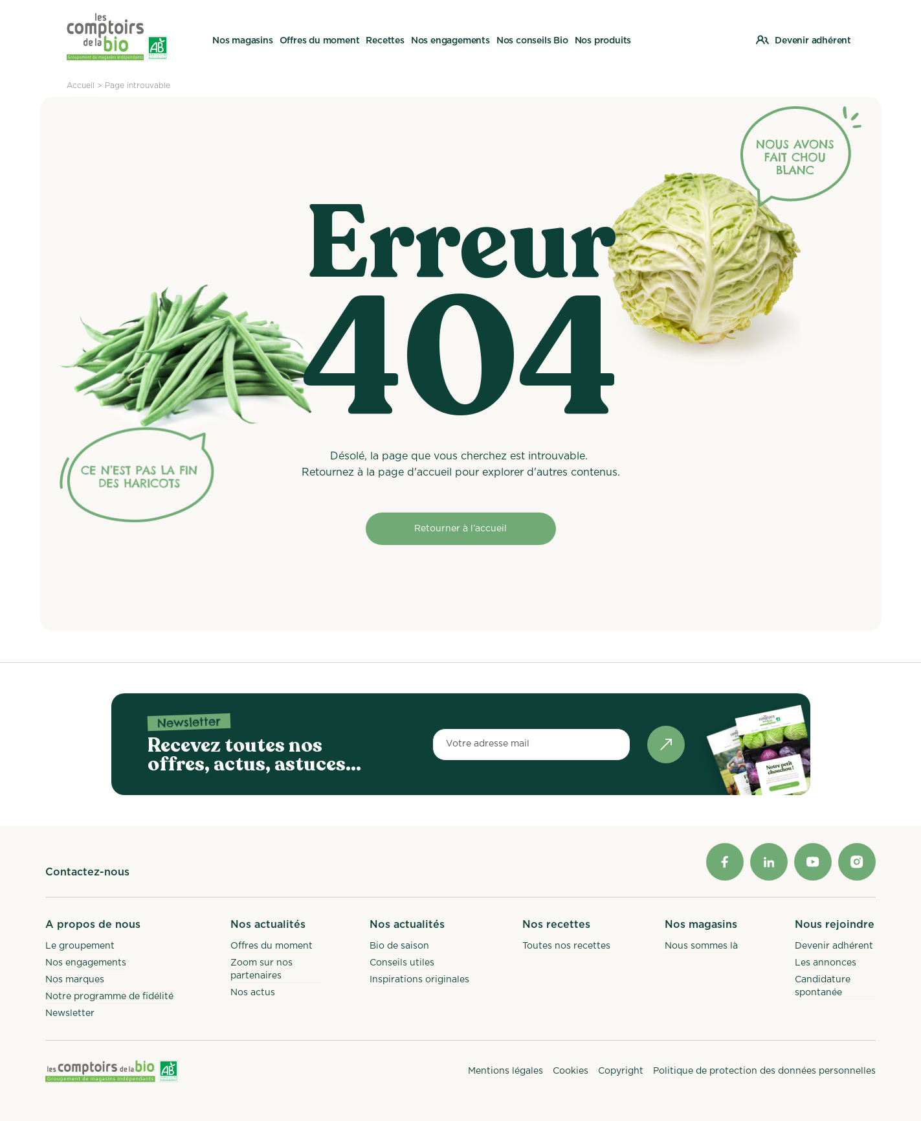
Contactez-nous (87, 872)
